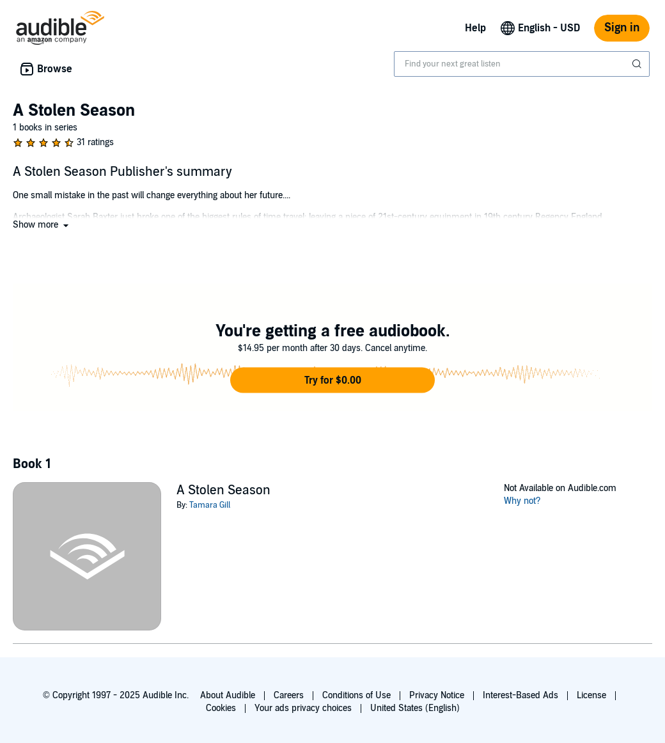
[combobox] (522, 64)
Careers (289, 695)
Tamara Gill (209, 505)
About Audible (227, 695)
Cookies (221, 708)
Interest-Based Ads (520, 695)
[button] (42, 224)
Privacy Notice (436, 695)
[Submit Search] (638, 64)
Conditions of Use (356, 695)
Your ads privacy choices (303, 708)
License (591, 695)
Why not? (522, 501)
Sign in (621, 28)
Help (475, 28)
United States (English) (415, 708)
